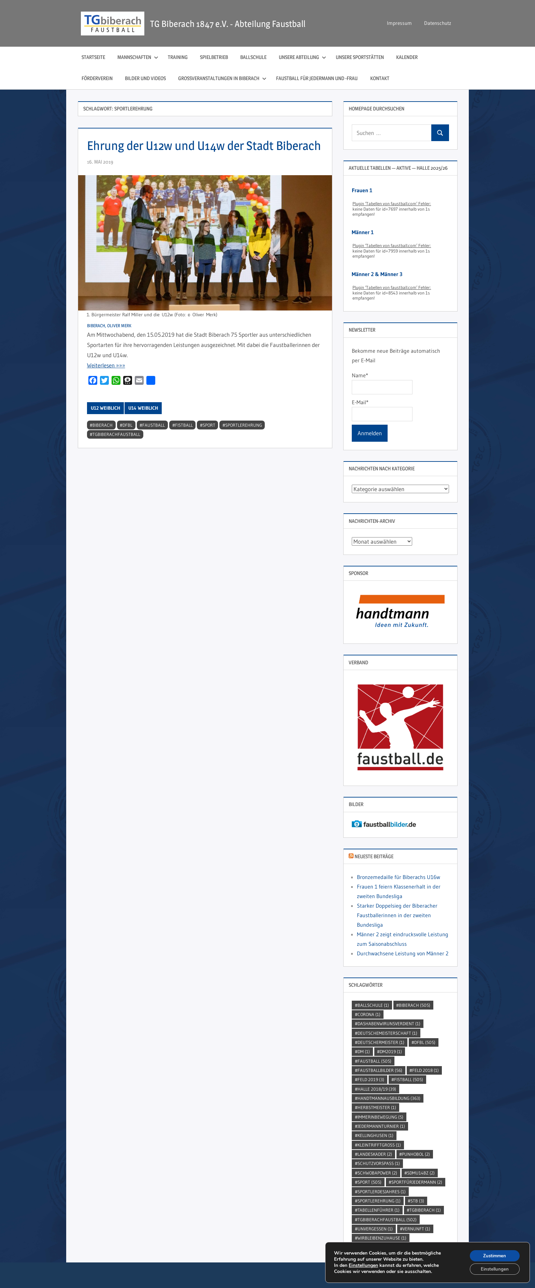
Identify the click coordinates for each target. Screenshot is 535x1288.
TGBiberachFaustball (116, 453)
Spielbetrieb (214, 57)
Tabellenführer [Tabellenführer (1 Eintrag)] (379, 1210)
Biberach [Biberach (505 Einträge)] (414, 1005)
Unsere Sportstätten (360, 57)
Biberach (102, 444)
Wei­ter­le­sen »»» (106, 384)
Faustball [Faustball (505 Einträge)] (374, 1061)
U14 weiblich (143, 427)
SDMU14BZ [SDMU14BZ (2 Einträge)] (421, 1173)
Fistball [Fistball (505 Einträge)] (408, 1079)
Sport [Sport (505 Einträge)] (369, 1182)
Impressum (399, 23)
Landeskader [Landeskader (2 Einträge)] (375, 1154)
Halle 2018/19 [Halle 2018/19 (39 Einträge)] (377, 1089)
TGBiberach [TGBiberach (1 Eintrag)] (425, 1210)
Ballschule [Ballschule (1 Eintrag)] (373, 1005)
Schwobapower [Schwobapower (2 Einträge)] (377, 1173)
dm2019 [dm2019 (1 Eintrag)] (391, 1051)
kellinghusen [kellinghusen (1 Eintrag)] (375, 1135)
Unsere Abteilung (302, 57)
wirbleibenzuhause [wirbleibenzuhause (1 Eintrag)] (382, 1238)
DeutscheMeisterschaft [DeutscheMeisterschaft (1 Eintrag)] (387, 1033)
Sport (209, 444)
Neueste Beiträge (374, 856)
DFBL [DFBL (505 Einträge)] (424, 1042)
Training (178, 57)
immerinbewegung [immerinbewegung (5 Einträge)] (380, 1117)
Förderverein (97, 78)
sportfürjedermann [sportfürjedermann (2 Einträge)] (416, 1182)
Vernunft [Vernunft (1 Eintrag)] (416, 1228)
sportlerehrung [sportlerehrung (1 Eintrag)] (379, 1200)
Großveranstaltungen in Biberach (222, 78)
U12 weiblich (105, 427)
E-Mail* (382, 410)
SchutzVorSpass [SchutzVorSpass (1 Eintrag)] (379, 1163)
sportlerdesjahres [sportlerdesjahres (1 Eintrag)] (382, 1191)
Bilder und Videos (145, 78)
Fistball (184, 444)
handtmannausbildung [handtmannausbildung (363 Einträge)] (389, 1098)
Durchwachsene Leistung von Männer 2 (402, 953)
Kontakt (379, 78)
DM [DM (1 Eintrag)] (364, 1051)
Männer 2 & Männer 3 (377, 274)
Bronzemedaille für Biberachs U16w (398, 877)
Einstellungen (363, 1264)
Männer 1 (363, 232)
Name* (382, 383)
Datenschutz (437, 23)
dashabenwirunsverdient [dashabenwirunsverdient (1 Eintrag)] (389, 1023)
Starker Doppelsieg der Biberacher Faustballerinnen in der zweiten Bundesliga (397, 915)
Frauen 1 (362, 190)
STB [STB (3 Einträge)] (417, 1200)
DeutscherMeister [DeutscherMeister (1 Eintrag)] (381, 1042)
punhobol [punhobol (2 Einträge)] (416, 1154)
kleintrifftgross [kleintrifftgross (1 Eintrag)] (379, 1145)
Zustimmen (493, 1254)
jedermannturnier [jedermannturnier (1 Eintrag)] (381, 1126)
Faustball (153, 444)
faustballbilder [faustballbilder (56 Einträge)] (380, 1070)
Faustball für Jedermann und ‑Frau (317, 78)
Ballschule (253, 57)
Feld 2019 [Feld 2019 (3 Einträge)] (371, 1079)
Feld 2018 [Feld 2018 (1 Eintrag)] (425, 1070)
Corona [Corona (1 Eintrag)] (369, 1014)
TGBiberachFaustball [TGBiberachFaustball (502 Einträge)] (387, 1219)
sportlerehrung (243, 444)
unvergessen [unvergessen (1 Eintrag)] (375, 1228)
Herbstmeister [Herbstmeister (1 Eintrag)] (377, 1107)
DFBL (127, 444)
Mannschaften (137, 57)
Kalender (407, 57)
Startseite (93, 57)
